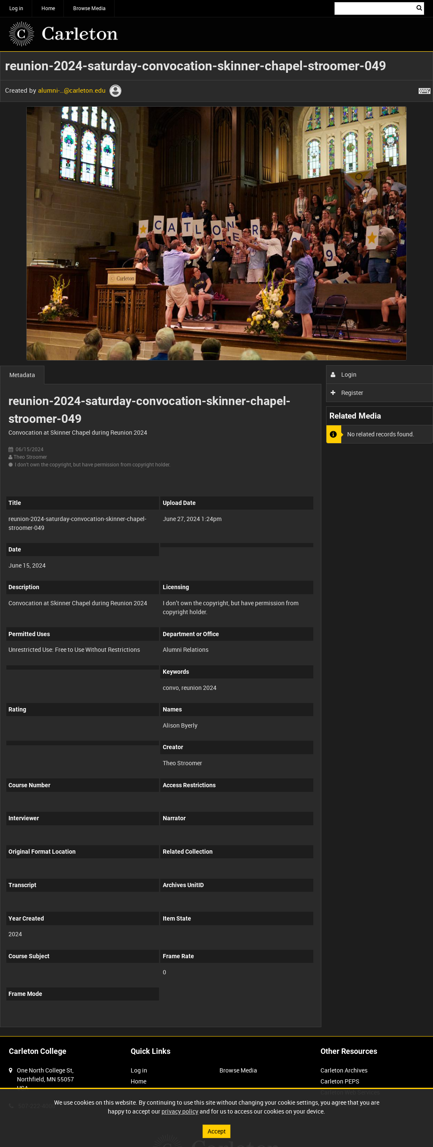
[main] (216, 544)
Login (343, 374)
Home (48, 8)
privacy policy (180, 1111)
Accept (217, 1131)
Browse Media (89, 8)
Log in (16, 8)
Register (347, 393)
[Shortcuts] (424, 89)
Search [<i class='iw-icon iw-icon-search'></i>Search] (419, 8)
